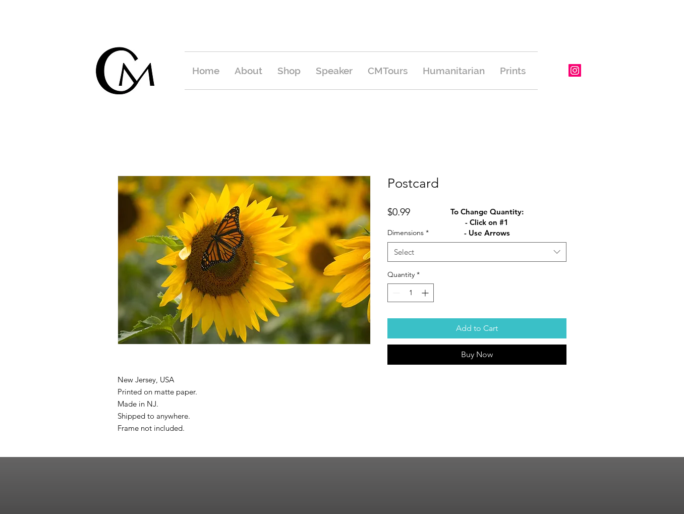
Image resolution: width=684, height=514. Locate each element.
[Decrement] (395, 293)
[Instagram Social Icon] (574, 70)
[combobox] (476, 252)
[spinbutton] (411, 293)
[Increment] (426, 293)
